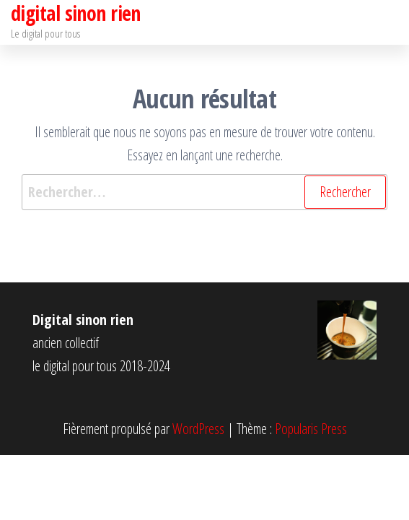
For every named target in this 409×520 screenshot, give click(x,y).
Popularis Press (311, 428)
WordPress (198, 428)
